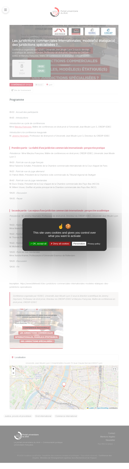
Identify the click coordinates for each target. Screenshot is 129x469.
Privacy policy (94, 244)
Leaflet (90, 414)
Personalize (79, 244)
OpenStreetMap (103, 414)
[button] (23, 375)
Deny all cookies (60, 244)
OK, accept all (38, 244)
